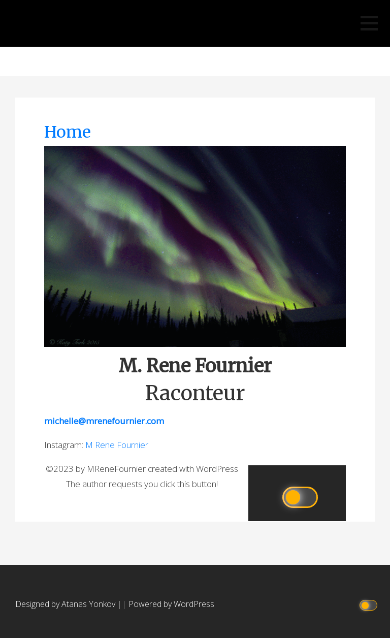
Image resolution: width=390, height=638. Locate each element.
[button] (369, 23)
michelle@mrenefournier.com (104, 421)
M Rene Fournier (195, 64)
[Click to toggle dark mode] (370, 604)
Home (67, 132)
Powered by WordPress (171, 604)
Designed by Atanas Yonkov (66, 604)
